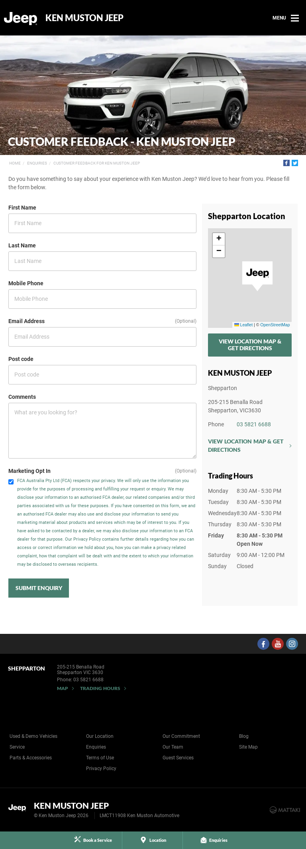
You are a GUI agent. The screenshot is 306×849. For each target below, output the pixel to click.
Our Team (173, 747)
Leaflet (243, 324)
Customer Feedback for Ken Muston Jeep (96, 163)
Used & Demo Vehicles (33, 736)
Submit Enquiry (39, 587)
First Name (22, 207)
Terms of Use (100, 758)
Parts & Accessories (31, 758)
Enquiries (37, 163)
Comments (22, 397)
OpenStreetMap (275, 324)
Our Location (100, 736)
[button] (257, 276)
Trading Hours (100, 688)
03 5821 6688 (254, 424)
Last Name (22, 245)
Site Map (248, 747)
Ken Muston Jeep (84, 18)
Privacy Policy (101, 768)
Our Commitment (181, 736)
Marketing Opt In (29, 471)
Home (15, 163)
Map (62, 688)
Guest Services (178, 758)
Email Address (26, 321)
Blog (244, 736)
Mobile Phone (25, 283)
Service (17, 747)
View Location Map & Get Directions (250, 344)
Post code (20, 359)
